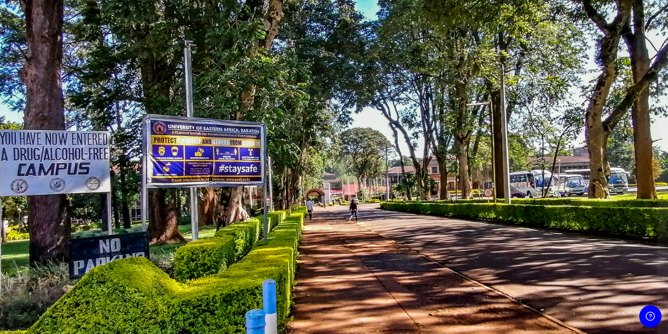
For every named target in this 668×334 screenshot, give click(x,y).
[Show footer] (650, 316)
